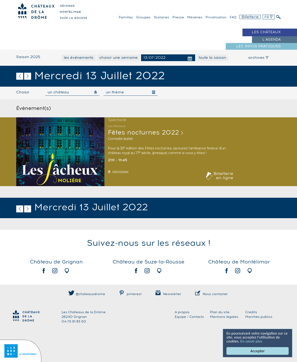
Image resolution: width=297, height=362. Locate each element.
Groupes (143, 17)
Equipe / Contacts (189, 317)
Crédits (251, 312)
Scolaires (161, 17)
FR (269, 17)
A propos (182, 312)
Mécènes (194, 17)
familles (126, 17)
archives (258, 57)
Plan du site (219, 312)
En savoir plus (251, 341)
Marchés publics (258, 317)
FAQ (233, 17)
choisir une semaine (118, 57)
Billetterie (250, 17)
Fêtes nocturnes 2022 (143, 133)
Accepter (257, 351)
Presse (178, 17)
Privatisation (216, 17)
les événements (79, 57)
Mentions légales (224, 317)
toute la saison (212, 57)
